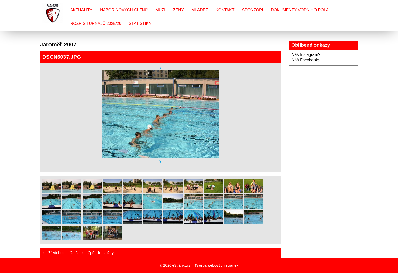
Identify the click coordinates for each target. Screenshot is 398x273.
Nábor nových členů (124, 10)
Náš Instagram (306, 54)
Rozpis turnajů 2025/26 (95, 23)
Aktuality (81, 10)
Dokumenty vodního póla (300, 10)
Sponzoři (252, 10)
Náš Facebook (306, 60)
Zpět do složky (101, 253)
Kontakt (224, 10)
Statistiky (140, 23)
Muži (160, 10)
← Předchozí (54, 253)
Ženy (178, 10)
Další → (77, 253)
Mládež (199, 10)
